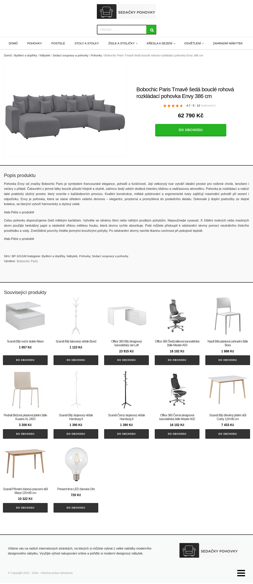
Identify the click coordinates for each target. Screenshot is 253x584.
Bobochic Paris (27, 261)
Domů (13, 43)
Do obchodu (191, 130)
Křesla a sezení (159, 43)
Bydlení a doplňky (25, 55)
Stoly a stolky (87, 43)
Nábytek (45, 55)
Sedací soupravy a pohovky (70, 55)
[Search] (151, 29)
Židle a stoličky (121, 43)
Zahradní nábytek (228, 43)
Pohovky (34, 43)
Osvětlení (192, 43)
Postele (58, 43)
